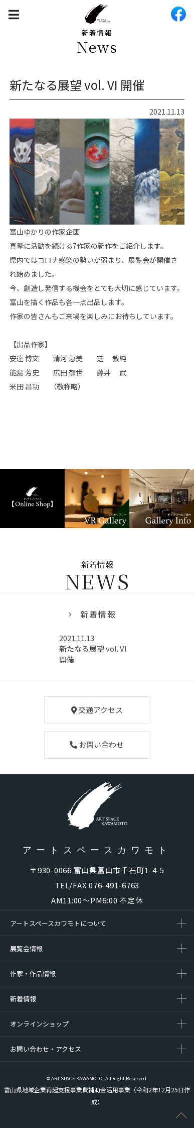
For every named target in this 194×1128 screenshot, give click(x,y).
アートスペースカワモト (97, 850)
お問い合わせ (97, 744)
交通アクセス (97, 709)
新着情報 (98, 614)
